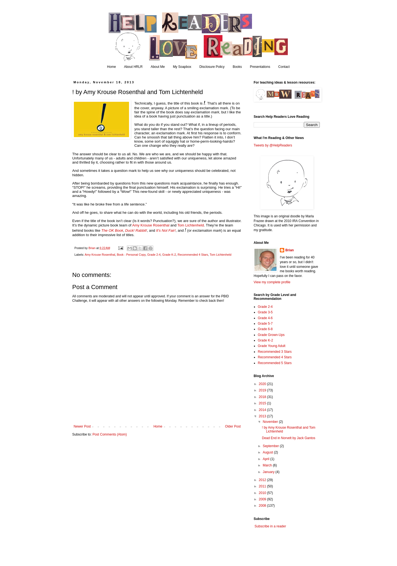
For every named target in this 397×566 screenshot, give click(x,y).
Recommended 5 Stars (275, 363)
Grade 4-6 (265, 318)
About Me (158, 67)
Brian (289, 250)
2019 (263, 390)
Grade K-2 (169, 254)
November (271, 422)
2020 (263, 384)
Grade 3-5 (265, 312)
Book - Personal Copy (131, 254)
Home (111, 67)
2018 (263, 397)
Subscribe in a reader (270, 526)
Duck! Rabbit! (136, 230)
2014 (263, 410)
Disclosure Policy (211, 67)
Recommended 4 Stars (193, 254)
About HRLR (133, 67)
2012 (263, 480)
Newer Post (82, 426)
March (268, 465)
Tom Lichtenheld (190, 225)
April (266, 459)
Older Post (233, 426)
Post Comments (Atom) (109, 434)
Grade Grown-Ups (271, 335)
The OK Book (112, 230)
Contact (283, 67)
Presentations (260, 67)
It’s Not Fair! (166, 230)
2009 (263, 499)
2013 (263, 416)
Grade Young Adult (271, 346)
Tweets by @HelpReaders (273, 145)
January (269, 472)
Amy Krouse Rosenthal (150, 225)
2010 (263, 493)
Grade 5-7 (265, 323)
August (268, 452)
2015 (263, 403)
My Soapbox (182, 67)
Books (237, 67)
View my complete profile (272, 282)
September (271, 446)
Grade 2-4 (154, 254)
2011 (263, 486)
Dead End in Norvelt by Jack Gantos (288, 438)
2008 (263, 506)
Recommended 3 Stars (275, 352)
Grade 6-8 (265, 329)
